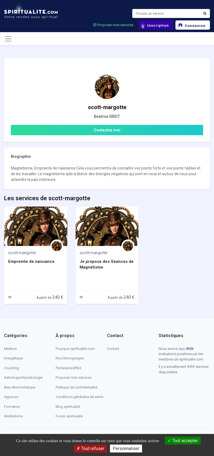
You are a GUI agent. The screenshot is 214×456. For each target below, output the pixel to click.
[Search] (166, 13)
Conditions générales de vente (79, 397)
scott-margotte (22, 252)
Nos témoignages (70, 358)
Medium (10, 349)
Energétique (13, 358)
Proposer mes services (113, 25)
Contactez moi (107, 130)
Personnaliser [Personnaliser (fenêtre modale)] (126, 448)
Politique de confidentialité (76, 387)
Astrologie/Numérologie (23, 377)
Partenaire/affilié (68, 368)
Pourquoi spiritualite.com (75, 349)
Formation (12, 407)
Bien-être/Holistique (19, 387)
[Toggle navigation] (8, 39)
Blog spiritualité (68, 407)
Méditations (13, 416)
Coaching (11, 368)
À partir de (49, 298)
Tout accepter (183, 440)
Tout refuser (90, 448)
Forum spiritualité (69, 416)
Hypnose (11, 397)
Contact (113, 349)
